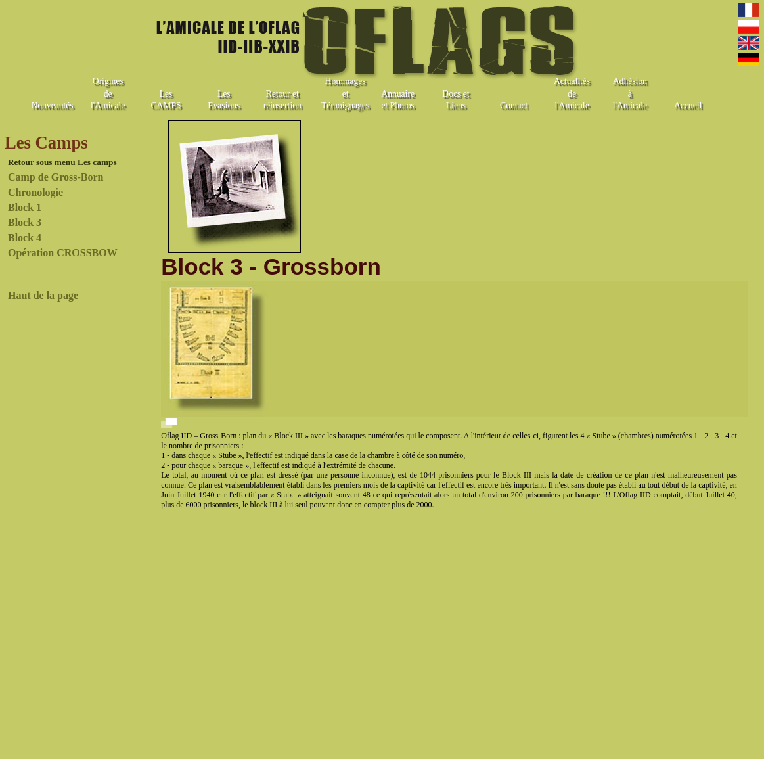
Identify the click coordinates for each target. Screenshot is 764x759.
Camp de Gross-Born (56, 177)
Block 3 (24, 222)
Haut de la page (43, 295)
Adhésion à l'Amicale (630, 93)
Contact (514, 105)
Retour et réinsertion (282, 100)
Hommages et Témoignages (345, 93)
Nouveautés (52, 105)
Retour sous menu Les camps (62, 162)
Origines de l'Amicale (108, 93)
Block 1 (24, 207)
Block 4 (24, 237)
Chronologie (35, 192)
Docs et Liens (455, 100)
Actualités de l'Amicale (572, 93)
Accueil (688, 105)
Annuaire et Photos (398, 100)
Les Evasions (224, 100)
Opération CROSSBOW (63, 252)
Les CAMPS (165, 100)
